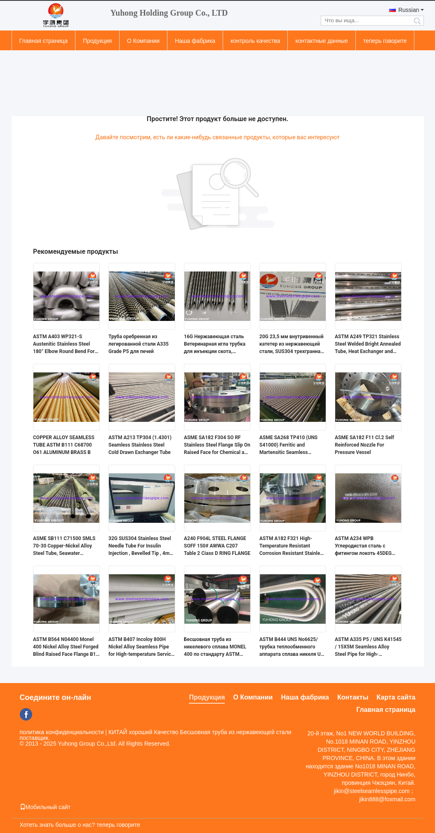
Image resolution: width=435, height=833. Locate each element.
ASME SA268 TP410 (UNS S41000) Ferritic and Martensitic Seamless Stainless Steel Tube (288, 445)
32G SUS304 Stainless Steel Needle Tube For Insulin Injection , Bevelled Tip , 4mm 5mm (141, 546)
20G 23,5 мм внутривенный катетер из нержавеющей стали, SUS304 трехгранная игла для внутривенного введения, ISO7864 (291, 344)
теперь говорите (385, 40)
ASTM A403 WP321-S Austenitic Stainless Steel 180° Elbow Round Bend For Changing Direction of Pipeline (63, 344)
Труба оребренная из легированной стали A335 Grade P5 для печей (138, 344)
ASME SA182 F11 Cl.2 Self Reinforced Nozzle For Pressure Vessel (364, 445)
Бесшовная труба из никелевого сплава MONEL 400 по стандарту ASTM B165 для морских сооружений (215, 647)
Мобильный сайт (45, 807)
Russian (408, 10)
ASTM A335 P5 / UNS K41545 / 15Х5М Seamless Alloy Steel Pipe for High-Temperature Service (368, 647)
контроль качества (255, 40)
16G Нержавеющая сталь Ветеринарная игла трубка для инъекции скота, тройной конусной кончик (214, 344)
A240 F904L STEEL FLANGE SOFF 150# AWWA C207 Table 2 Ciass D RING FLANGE (217, 546)
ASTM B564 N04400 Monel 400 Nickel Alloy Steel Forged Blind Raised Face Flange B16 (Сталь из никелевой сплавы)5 (66, 647)
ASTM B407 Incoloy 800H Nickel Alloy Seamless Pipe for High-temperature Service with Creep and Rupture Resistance (141, 647)
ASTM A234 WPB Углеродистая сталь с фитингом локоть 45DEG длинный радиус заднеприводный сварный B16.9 (366, 546)
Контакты (352, 697)
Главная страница (43, 40)
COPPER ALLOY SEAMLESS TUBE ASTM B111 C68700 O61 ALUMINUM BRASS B (63, 445)
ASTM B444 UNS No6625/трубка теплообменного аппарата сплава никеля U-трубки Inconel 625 (290, 647)
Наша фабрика (195, 40)
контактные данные (321, 40)
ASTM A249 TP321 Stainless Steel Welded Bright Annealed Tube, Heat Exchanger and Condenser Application (368, 344)
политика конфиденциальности (62, 732)
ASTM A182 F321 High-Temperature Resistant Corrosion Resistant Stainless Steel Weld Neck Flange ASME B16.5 (292, 546)
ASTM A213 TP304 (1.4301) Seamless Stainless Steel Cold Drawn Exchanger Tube (140, 445)
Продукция (97, 40)
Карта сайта (395, 697)
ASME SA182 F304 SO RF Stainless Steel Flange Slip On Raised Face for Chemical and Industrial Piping (217, 445)
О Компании (143, 40)
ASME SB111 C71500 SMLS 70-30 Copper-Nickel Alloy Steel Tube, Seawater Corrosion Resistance (64, 546)
